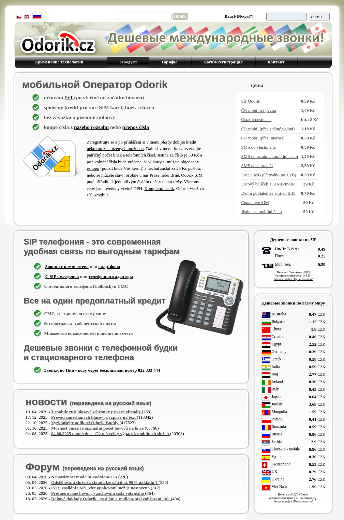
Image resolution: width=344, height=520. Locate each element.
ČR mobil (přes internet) (262, 137)
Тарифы (170, 61)
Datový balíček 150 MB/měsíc (268, 184)
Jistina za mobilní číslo (261, 211)
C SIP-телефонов (62, 276)
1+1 (69, 97)
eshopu (93, 168)
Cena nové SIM (255, 202)
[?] (251, 16)
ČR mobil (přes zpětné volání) (268, 128)
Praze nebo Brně (164, 175)
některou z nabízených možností (115, 148)
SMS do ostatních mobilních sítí (269, 156)
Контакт (275, 61)
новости (88, 401)
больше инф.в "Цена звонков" (293, 279)
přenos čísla (135, 127)
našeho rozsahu (91, 127)
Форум (85, 466)
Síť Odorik (250, 101)
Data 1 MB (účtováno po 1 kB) (268, 174)
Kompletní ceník (159, 188)
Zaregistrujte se (100, 142)
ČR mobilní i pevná (258, 110)
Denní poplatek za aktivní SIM (268, 193)
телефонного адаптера (111, 276)
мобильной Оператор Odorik (95, 84)
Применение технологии (59, 61)
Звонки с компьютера (67, 266)
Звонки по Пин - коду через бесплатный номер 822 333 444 (102, 370)
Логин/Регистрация (223, 61)
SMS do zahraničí (257, 165)
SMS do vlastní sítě (258, 147)
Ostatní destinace (256, 119)
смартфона (109, 266)
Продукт (127, 61)
